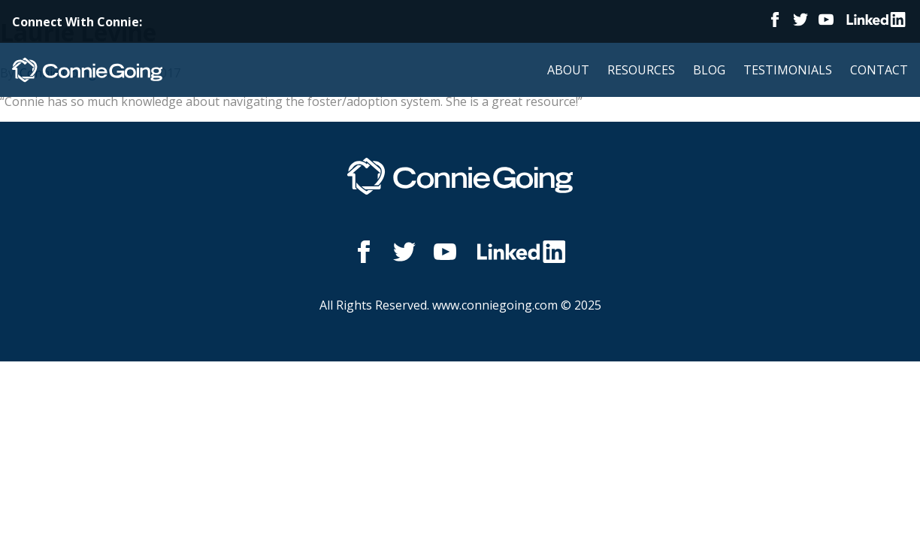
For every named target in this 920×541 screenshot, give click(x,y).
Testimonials (787, 70)
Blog (709, 70)
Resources (641, 70)
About (568, 70)
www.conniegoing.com (495, 305)
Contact (879, 70)
